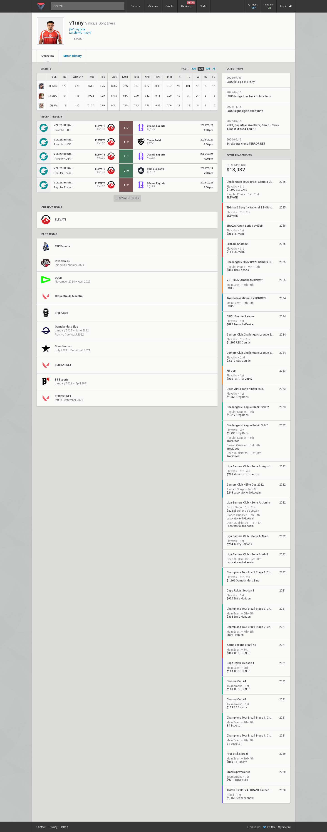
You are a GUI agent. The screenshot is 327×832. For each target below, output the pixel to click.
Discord (284, 827)
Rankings (188, 4)
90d (208, 68)
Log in (286, 6)
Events (170, 6)
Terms (64, 827)
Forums (135, 6)
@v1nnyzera (77, 29)
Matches (153, 6)
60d (200, 68)
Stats (203, 6)
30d (193, 68)
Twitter (269, 827)
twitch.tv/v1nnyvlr (80, 32)
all (214, 68)
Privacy (53, 827)
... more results (127, 198)
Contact (41, 827)
